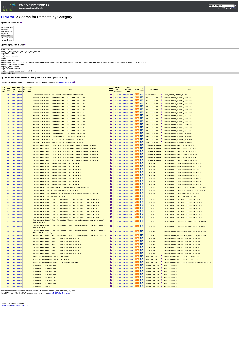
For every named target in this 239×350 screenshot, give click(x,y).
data (13, 95)
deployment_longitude (120, 56)
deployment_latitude (120, 54)
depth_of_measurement (120, 67)
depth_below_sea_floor (120, 60)
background (128, 95)
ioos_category (7, 31)
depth (120, 58)
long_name (7, 36)
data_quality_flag (120, 50)
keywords (7, 34)
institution (7, 29)
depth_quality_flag (120, 73)
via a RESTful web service (59, 293)
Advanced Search (66, 82)
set (8, 95)
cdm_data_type (7, 27)
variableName (7, 40)
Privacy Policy (16, 305)
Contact (26, 305)
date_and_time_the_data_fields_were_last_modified (120, 52)
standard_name (7, 38)
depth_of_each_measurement (120, 65)
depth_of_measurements (120, 69)
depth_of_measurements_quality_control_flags (120, 71)
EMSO (233, 8)
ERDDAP (8, 17)
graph (19, 95)
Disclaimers (5, 305)
